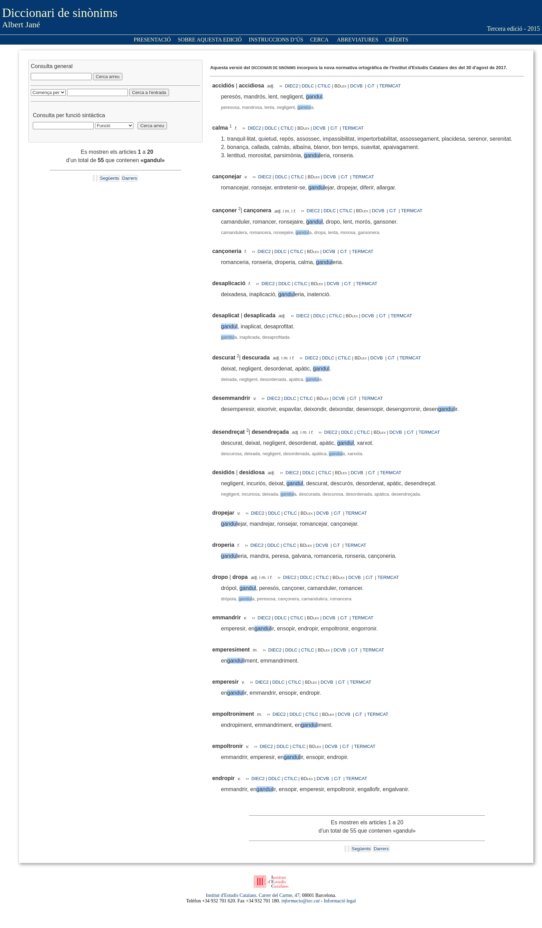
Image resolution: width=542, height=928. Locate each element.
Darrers (129, 178)
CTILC (324, 85)
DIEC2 (291, 85)
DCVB (357, 85)
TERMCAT (390, 85)
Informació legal (340, 900)
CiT (370, 85)
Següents (109, 178)
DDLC (308, 85)
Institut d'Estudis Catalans (231, 895)
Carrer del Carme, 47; (280, 895)
